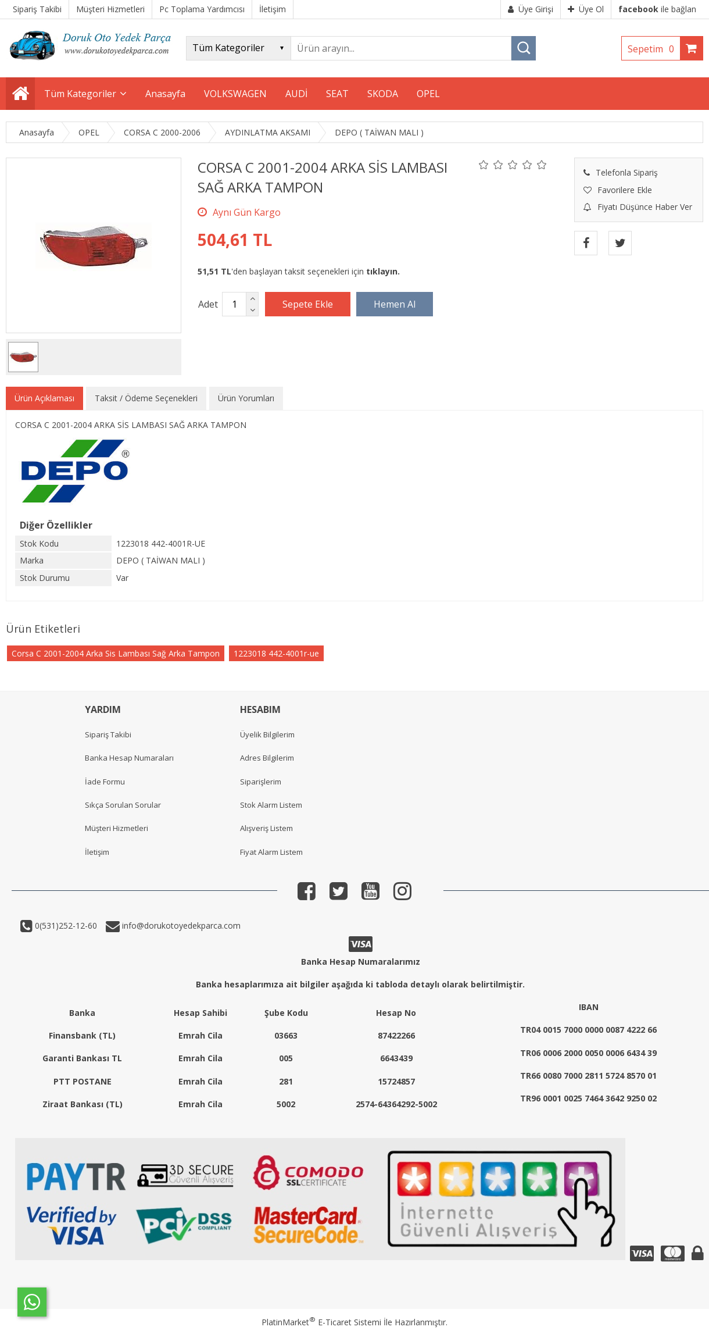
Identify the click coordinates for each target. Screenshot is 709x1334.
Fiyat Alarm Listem (271, 852)
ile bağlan (657, 9)
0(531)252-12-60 (65, 925)
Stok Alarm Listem (271, 805)
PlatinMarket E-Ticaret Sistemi (321, 1322)
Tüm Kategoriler (80, 93)
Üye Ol (586, 9)
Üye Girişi (530, 9)
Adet (208, 304)
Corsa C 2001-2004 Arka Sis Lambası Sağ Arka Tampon (116, 653)
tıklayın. (383, 271)
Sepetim (654, 48)
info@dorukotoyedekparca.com (180, 925)
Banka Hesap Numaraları (129, 757)
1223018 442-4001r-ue (276, 653)
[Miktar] (234, 304)
